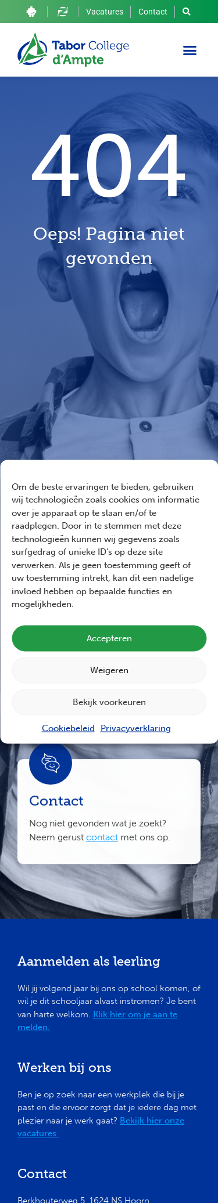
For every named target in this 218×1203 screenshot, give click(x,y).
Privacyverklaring (136, 727)
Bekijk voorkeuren (109, 702)
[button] (190, 50)
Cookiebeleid (68, 727)
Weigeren (109, 670)
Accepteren (109, 638)
